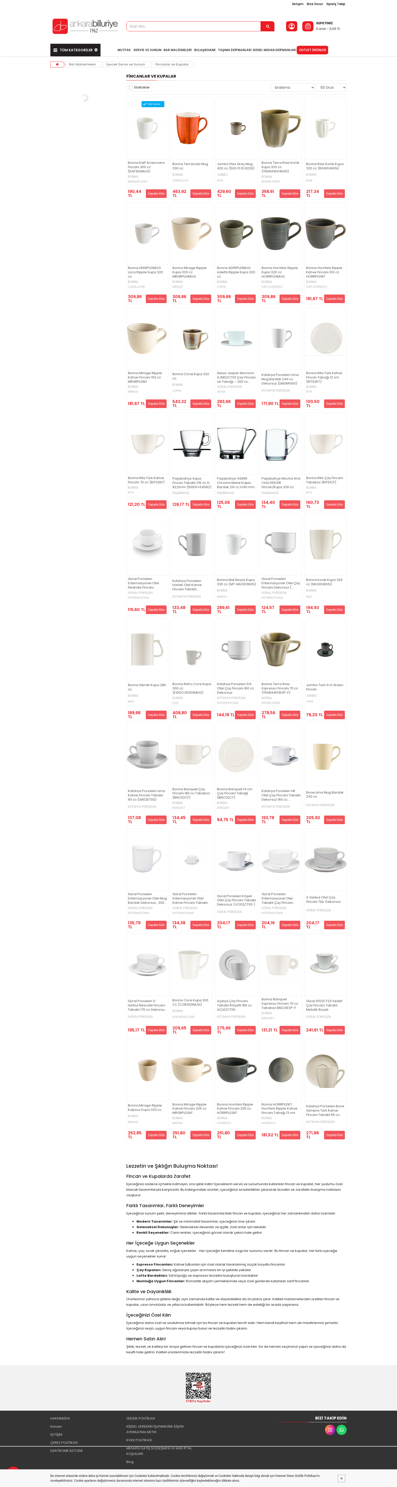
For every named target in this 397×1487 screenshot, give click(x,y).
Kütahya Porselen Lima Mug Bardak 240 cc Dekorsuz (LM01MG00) (280, 379)
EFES (220, 181)
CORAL (221, 287)
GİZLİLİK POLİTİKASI (140, 1418)
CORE (191, 1017)
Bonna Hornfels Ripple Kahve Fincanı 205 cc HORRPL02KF (235, 1108)
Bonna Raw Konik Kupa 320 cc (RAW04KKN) (325, 166)
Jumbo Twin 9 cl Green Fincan (324, 687)
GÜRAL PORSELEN (229, 387)
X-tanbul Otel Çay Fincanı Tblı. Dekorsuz (323, 899)
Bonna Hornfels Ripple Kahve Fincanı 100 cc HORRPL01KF (324, 272)
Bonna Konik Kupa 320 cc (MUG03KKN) (324, 582)
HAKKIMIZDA (60, 1418)
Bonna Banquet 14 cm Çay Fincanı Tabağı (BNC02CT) (234, 793)
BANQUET (178, 808)
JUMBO (222, 174)
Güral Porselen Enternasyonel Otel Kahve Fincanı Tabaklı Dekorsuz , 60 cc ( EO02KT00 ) (190, 898)
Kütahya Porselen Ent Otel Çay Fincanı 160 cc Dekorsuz (235, 688)
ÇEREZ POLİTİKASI (64, 1442)
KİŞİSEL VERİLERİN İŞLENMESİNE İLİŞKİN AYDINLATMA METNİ (155, 1429)
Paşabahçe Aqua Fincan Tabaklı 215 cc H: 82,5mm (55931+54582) (191, 483)
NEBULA (222, 597)
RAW (309, 181)
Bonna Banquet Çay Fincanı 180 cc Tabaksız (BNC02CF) (191, 793)
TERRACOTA (180, 181)
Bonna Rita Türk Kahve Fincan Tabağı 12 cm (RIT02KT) (324, 377)
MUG (309, 597)
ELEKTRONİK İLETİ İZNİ (66, 1450)
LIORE (141, 287)
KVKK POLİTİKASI (139, 1440)
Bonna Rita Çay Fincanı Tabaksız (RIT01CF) (324, 480)
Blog (130, 1461)
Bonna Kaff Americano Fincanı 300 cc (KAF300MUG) (146, 167)
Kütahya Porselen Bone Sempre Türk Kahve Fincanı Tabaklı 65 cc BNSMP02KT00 (325, 1110)
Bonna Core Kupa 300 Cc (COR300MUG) (190, 1002)
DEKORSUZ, (179, 1017)
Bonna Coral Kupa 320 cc (190, 376)
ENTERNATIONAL (139, 598)
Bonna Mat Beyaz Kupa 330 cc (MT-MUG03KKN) (236, 582)
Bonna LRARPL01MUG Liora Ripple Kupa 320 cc (145, 272)
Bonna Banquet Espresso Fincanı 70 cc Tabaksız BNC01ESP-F (280, 1003)
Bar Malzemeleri (82, 64)
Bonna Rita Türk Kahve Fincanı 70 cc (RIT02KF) (146, 480)
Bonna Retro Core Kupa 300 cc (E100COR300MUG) (191, 688)
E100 (175, 703)
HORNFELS (276, 287)
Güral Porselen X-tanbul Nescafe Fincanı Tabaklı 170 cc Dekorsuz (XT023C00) (147, 1005)
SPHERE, (267, 182)
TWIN (309, 702)
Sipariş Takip (335, 4)
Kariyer (56, 1426)
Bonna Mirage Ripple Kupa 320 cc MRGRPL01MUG (189, 272)
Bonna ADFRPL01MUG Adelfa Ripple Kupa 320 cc (236, 272)
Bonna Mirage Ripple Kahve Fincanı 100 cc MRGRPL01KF (145, 377)
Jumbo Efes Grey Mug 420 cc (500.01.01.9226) (235, 166)
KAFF (144, 182)
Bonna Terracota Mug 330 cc (190, 166)
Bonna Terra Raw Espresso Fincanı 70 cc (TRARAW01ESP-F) (280, 688)
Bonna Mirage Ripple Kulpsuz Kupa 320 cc (145, 1107)
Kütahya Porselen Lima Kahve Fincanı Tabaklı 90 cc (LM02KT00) (146, 795)
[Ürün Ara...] (267, 26)
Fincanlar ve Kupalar (172, 64)
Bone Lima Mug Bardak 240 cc (325, 795)
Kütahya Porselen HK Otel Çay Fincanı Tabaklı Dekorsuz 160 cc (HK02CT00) (281, 795)
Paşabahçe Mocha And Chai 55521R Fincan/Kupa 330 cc (281, 483)
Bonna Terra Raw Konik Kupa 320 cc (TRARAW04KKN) (280, 167)
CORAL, (132, 287)
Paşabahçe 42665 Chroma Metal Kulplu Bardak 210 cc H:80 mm (236, 483)
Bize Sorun (315, 4)
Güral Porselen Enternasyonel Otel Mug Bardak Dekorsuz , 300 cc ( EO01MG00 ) (147, 898)
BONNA (133, 176)
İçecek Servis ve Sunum (125, 64)
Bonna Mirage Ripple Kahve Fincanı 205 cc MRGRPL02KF (189, 1108)
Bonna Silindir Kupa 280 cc (147, 687)
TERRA (276, 182)
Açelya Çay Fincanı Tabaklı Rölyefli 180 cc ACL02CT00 (234, 1005)
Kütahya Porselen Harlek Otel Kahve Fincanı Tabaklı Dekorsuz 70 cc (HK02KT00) (187, 585)
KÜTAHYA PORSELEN (276, 390)
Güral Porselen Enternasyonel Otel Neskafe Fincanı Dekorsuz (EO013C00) (145, 583)
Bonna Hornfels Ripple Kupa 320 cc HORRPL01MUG (280, 272)
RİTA (309, 392)
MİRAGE (177, 287)
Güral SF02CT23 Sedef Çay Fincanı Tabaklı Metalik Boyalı (324, 1005)
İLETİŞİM (56, 1434)
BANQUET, (134, 182)
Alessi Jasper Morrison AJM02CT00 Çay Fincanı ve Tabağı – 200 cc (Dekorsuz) (236, 377)
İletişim (298, 4)
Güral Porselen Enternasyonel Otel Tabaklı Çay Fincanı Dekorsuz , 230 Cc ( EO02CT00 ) (277, 898)
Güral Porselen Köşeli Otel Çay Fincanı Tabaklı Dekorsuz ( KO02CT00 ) (236, 900)
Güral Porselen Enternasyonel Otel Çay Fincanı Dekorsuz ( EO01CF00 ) (281, 583)
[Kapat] (341, 1478)
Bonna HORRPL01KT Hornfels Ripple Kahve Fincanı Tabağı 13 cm (279, 1108)
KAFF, (265, 287)
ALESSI (221, 392)
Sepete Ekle (156, 193)
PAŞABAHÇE (181, 493)
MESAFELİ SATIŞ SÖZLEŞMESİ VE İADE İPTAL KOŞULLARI (159, 1451)
